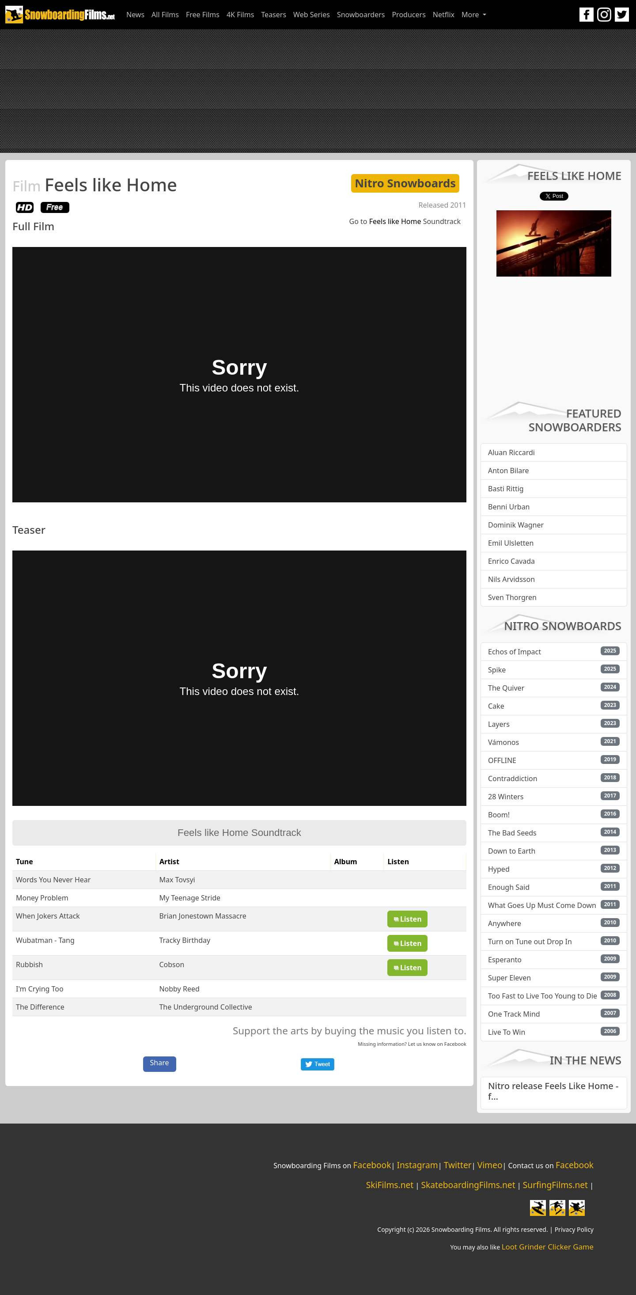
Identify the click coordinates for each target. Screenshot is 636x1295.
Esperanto (505, 960)
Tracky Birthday (184, 940)
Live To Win (506, 1032)
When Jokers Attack (48, 916)
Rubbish (29, 964)
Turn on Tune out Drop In (530, 941)
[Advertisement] (318, 91)
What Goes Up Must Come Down (542, 905)
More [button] (471, 14)
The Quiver (506, 688)
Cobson (171, 964)
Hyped (499, 869)
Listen (407, 919)
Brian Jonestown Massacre (202, 916)
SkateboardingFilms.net (468, 1185)
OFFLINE (502, 760)
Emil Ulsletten (511, 543)
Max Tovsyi (177, 880)
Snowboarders (361, 14)
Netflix (443, 14)
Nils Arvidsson (511, 579)
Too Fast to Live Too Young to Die (542, 996)
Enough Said (509, 887)
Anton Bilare (508, 470)
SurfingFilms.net (555, 1185)
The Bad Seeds (512, 833)
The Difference (40, 1007)
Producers (408, 14)
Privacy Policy (574, 1229)
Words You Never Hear (53, 880)
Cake (496, 706)
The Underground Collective (205, 1007)
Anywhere (504, 923)
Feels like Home (94, 184)
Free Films (203, 14)
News (135, 14)
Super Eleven (509, 978)
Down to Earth (511, 851)
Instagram (417, 1165)
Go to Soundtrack (405, 221)
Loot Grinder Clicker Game (548, 1247)
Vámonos (503, 742)
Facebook (455, 1044)
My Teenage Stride (189, 898)
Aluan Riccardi (511, 452)
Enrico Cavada (511, 561)
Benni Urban (509, 507)
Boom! (499, 815)
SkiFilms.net (389, 1185)
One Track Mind (514, 1014)
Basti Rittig (506, 489)
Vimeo (490, 1165)
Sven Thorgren (512, 597)
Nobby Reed (179, 989)
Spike (497, 670)
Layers (499, 724)
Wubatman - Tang (45, 940)
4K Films (240, 14)
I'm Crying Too (40, 989)
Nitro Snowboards (405, 183)
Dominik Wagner (516, 525)
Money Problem (42, 898)
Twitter (458, 1165)
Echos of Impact (514, 652)
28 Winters (505, 796)
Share (159, 1062)
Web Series (311, 14)
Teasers (273, 14)
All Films (165, 14)
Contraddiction (513, 778)
